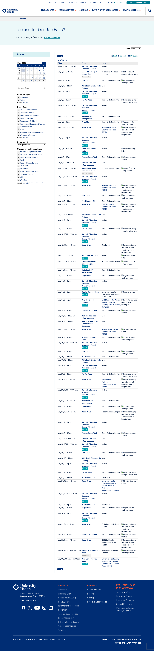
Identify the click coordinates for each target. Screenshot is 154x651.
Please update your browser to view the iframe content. (31, 72)
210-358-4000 (118, 3)
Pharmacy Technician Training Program (125, 609)
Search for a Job (94, 590)
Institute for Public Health (68, 606)
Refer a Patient (72, 2)
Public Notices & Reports (68, 622)
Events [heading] (20, 54)
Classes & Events (65, 594)
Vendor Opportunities (67, 626)
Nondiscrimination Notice (129, 639)
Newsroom (62, 610)
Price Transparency (66, 618)
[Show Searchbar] (149, 10)
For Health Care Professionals (125, 586)
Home (15, 18)
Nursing (90, 598)
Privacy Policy (109, 639)
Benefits (90, 594)
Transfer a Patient (123, 592)
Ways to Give (85, 2)
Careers (61, 2)
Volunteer (62, 630)
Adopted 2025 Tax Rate (68, 614)
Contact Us (96, 2)
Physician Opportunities (97, 602)
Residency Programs (125, 600)
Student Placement (124, 604)
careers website (52, 37)
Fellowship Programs (125, 596)
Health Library (64, 602)
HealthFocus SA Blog (67, 598)
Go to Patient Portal (138, 3)
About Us (52, 2)
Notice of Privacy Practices (128, 643)
